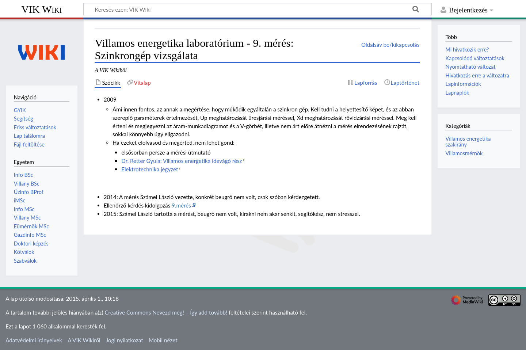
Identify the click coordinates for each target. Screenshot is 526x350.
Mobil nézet (163, 340)
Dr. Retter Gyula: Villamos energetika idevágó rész (181, 160)
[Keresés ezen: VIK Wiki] (257, 9)
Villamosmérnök (464, 153)
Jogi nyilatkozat (124, 340)
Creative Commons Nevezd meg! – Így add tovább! (165, 312)
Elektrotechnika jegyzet (149, 169)
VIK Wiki (42, 9)
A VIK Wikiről (84, 340)
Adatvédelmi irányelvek (33, 340)
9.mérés (181, 205)
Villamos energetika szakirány (468, 142)
